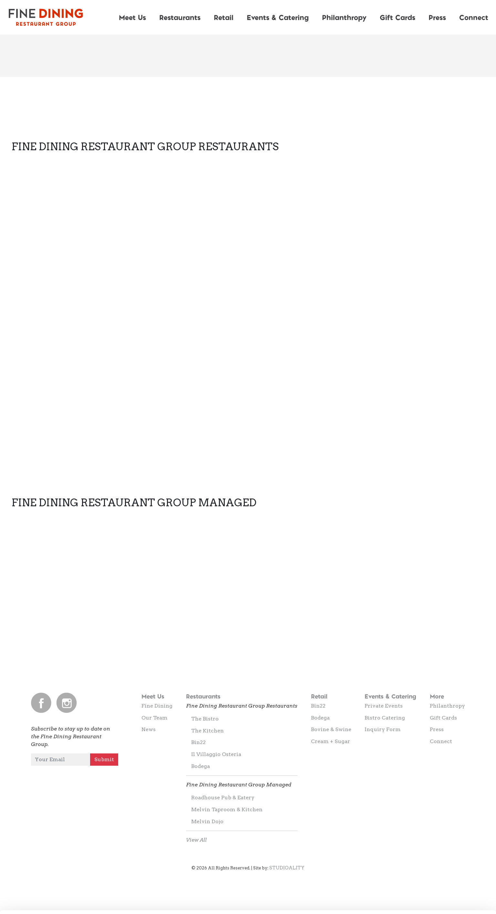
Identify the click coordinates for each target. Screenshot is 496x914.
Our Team (154, 718)
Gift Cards (397, 17)
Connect (441, 741)
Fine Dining (156, 706)
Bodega (200, 766)
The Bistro (205, 719)
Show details (339, 897)
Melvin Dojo (207, 821)
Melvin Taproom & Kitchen (227, 809)
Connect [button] (473, 17)
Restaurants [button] (180, 17)
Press (437, 17)
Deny (442, 896)
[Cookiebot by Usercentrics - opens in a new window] (42, 901)
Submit (104, 759)
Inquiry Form (383, 729)
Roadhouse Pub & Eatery (222, 797)
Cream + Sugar (330, 741)
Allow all (442, 854)
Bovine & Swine (331, 729)
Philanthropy (344, 17)
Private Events (384, 706)
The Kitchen (207, 731)
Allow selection (442, 875)
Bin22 (198, 742)
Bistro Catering (385, 718)
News (148, 729)
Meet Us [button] (132, 17)
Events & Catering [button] (278, 17)
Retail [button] (223, 17)
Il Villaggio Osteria (216, 754)
